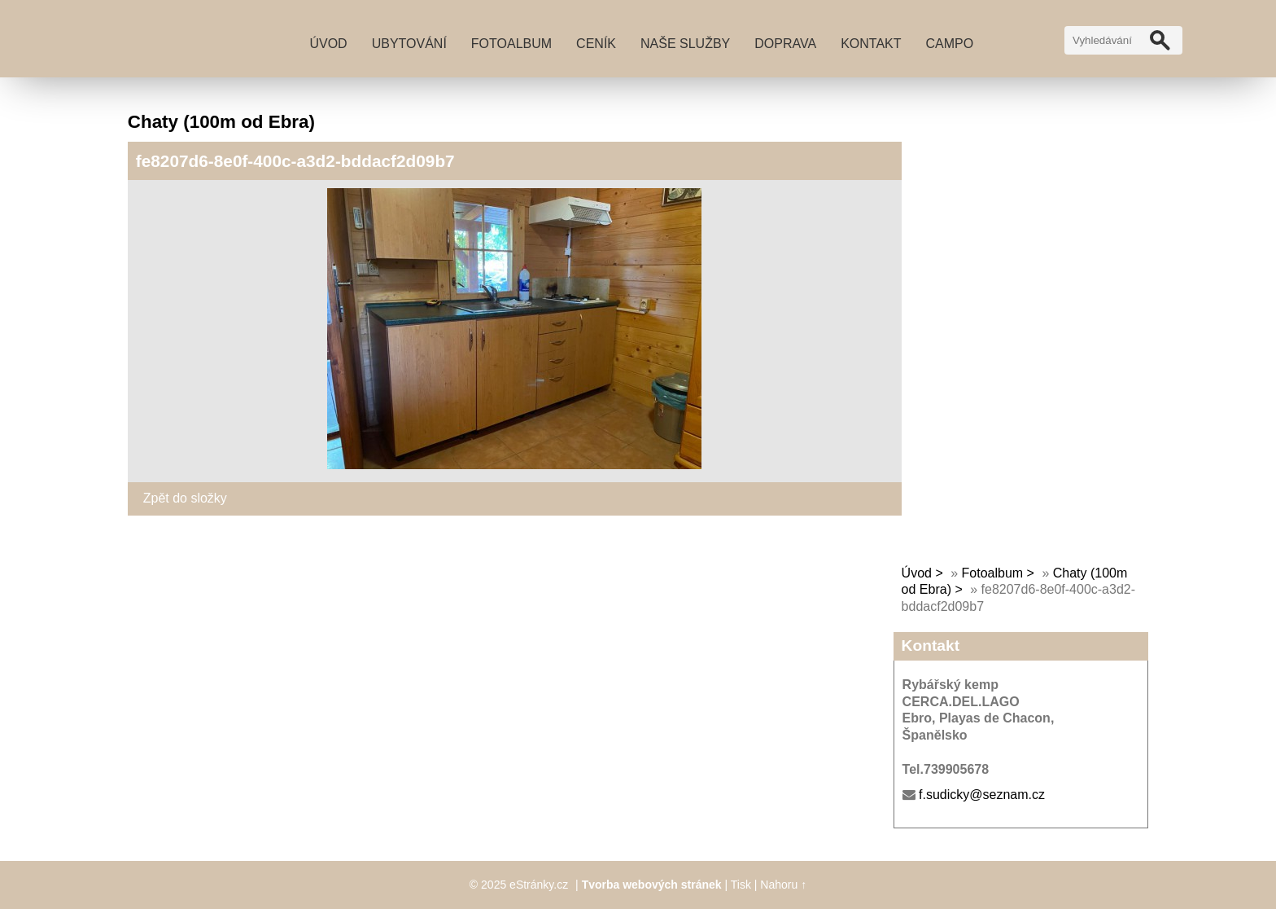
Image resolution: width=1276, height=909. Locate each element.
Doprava (785, 43)
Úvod (328, 43)
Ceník (596, 43)
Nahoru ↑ (783, 884)
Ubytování (409, 43)
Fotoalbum (511, 43)
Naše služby (685, 43)
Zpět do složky (185, 498)
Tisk (741, 884)
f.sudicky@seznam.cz (982, 794)
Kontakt (871, 43)
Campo (950, 43)
